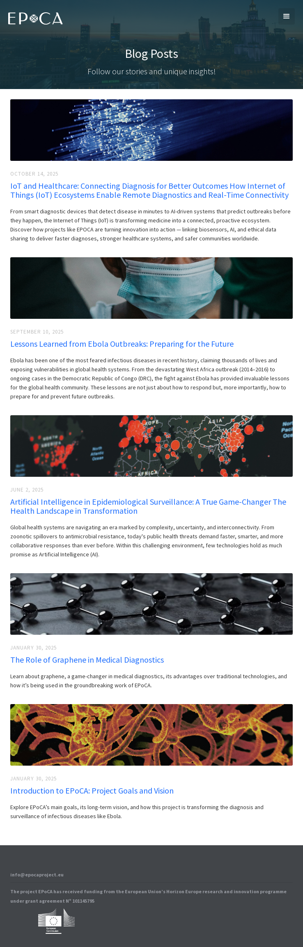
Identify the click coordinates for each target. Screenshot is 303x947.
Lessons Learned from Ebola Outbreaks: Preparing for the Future (122, 343)
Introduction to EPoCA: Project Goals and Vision (92, 790)
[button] (286, 16)
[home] (33, 16)
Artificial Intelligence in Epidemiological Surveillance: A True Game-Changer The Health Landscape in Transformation (148, 506)
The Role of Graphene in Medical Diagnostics (87, 659)
